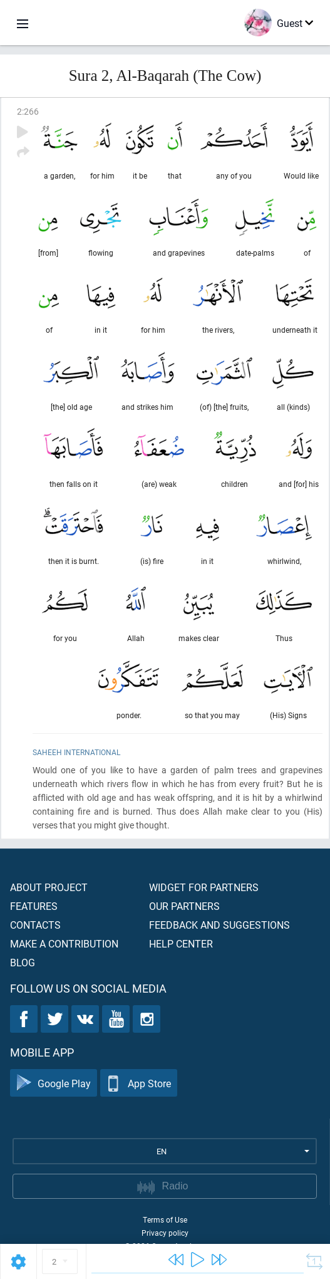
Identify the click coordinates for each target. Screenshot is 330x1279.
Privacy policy (165, 1233)
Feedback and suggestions (219, 924)
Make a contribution (64, 943)
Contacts (35, 924)
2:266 (28, 111)
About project (49, 887)
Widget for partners (204, 887)
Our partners (184, 905)
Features (34, 905)
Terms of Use (165, 1219)
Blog (22, 962)
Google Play (53, 1083)
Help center (181, 943)
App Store (138, 1083)
